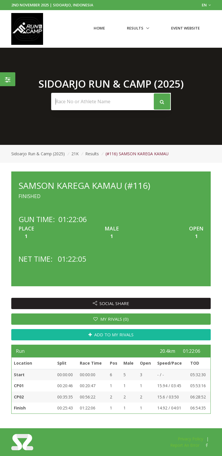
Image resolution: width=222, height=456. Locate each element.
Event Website (185, 28)
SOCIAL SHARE (111, 303)
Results (135, 28)
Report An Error (184, 445)
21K (75, 153)
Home (99, 28)
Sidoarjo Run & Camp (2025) (38, 153)
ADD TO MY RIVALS (111, 334)
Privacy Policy (190, 439)
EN (206, 5)
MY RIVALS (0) (111, 319)
